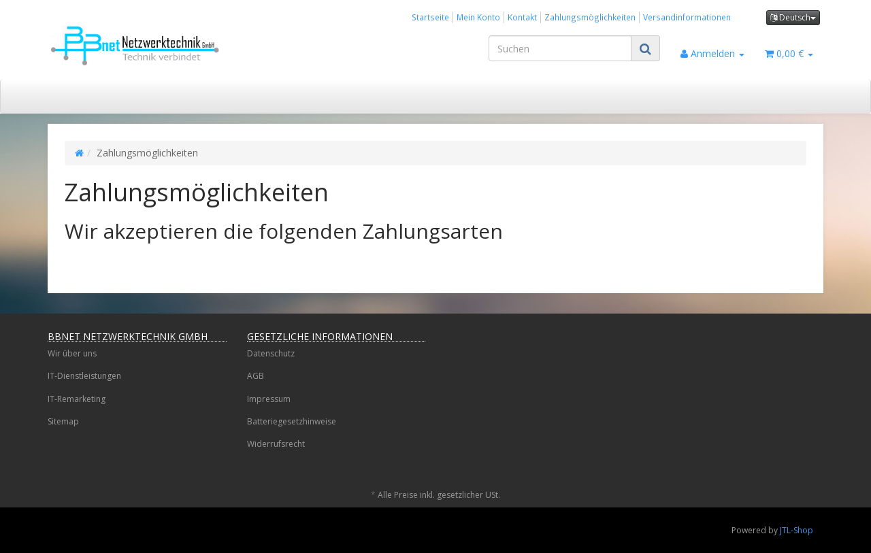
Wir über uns (72, 353)
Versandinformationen (687, 17)
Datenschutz (271, 353)
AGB (255, 376)
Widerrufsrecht (276, 444)
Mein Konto (478, 17)
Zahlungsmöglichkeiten (590, 17)
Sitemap (63, 421)
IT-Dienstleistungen (84, 376)
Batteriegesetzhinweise (291, 421)
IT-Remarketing (76, 399)
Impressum (269, 399)
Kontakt (522, 17)
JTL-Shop (796, 530)
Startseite (430, 17)
